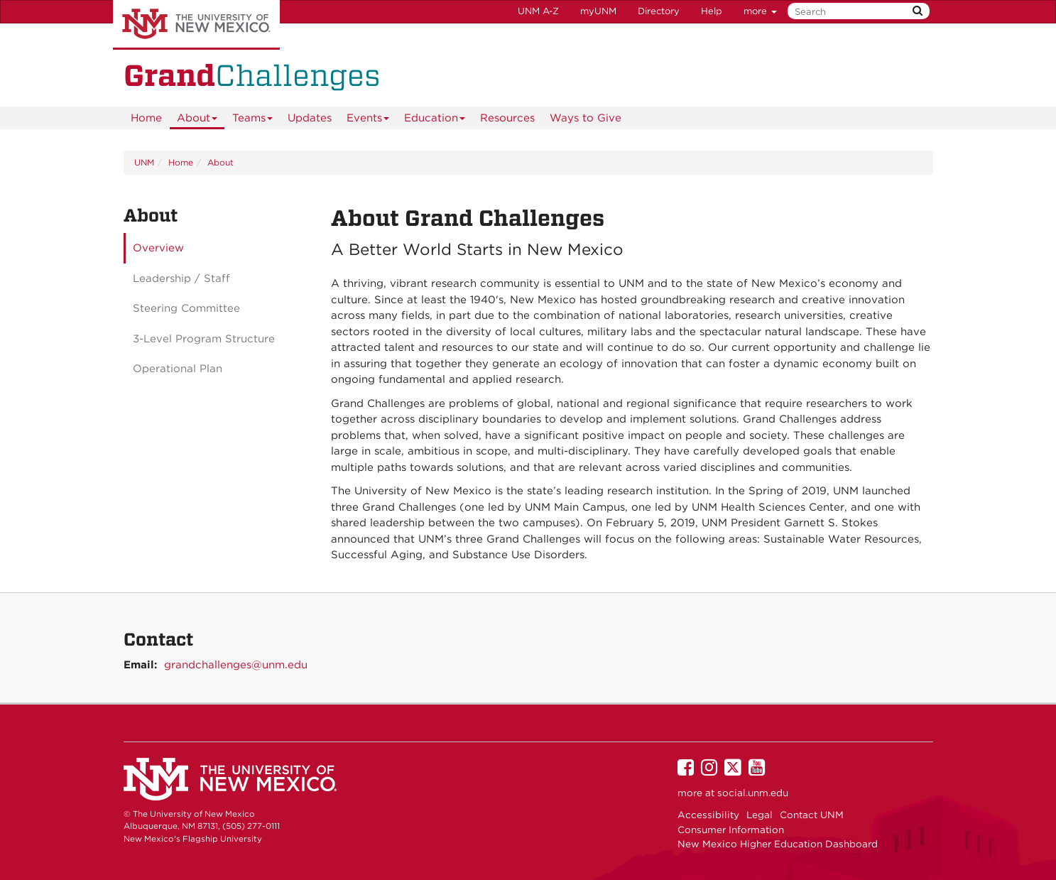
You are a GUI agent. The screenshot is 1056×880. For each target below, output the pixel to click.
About (197, 120)
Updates (310, 118)
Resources (507, 118)
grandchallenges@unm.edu (235, 664)
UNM (144, 162)
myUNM (598, 11)
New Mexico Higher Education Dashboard (777, 843)
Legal (759, 814)
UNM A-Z (538, 11)
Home (146, 118)
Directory (659, 11)
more (760, 11)
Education (435, 120)
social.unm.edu (752, 792)
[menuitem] (146, 118)
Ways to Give (585, 118)
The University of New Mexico (196, 25)
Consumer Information (730, 829)
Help (711, 11)
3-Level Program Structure (204, 338)
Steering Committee (186, 308)
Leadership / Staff (181, 278)
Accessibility (708, 814)
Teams (252, 120)
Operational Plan (177, 368)
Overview (158, 247)
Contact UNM (812, 814)
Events (368, 120)
